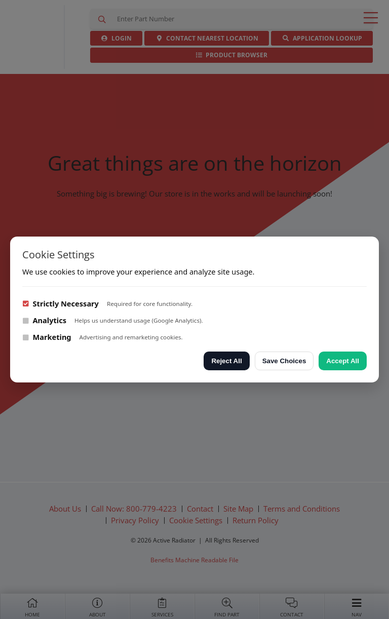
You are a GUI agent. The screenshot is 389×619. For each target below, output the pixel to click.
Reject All (226, 361)
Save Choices (284, 361)
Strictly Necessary (60, 303)
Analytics (44, 320)
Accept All (342, 361)
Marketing (46, 337)
